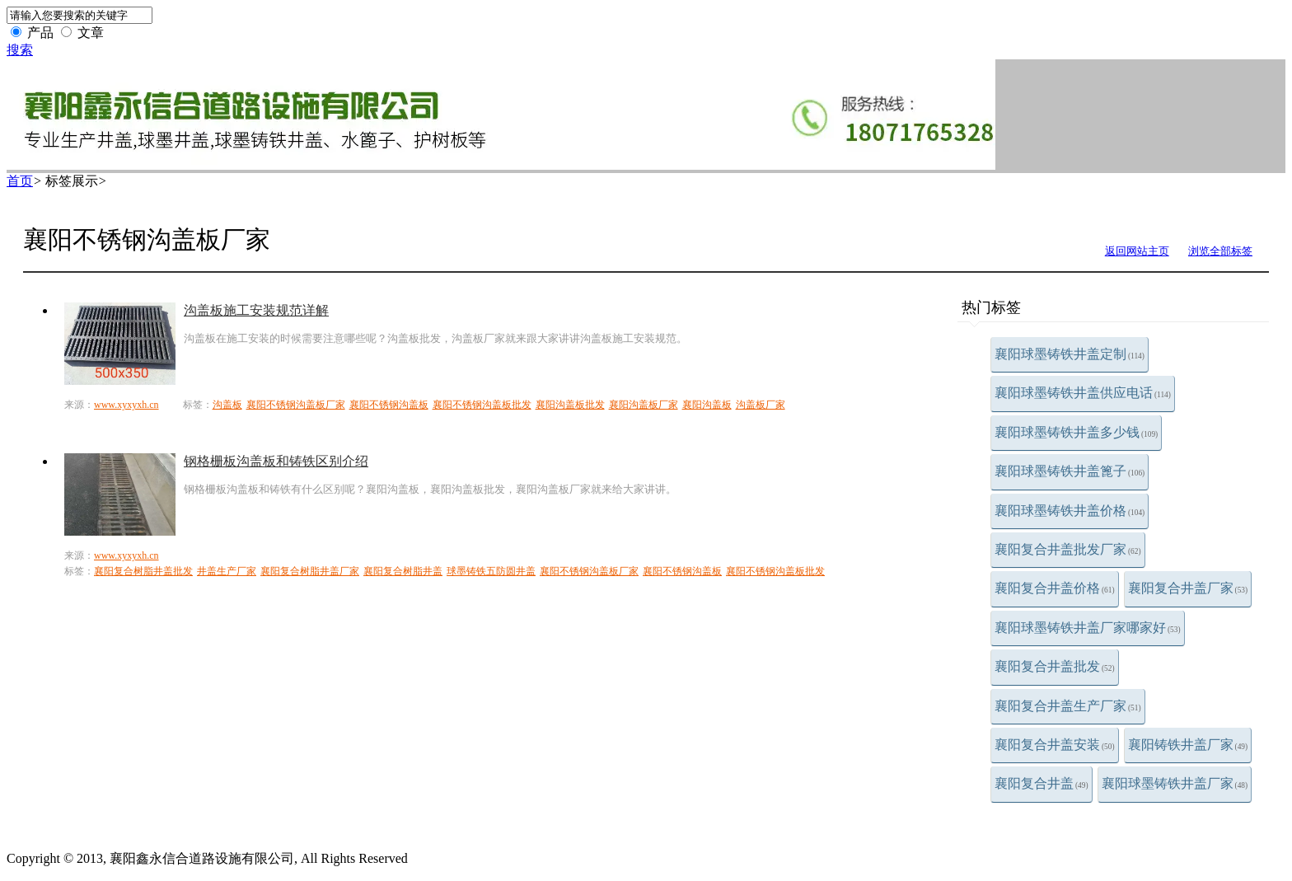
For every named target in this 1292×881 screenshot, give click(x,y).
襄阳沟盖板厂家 (643, 404)
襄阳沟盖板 (707, 404)
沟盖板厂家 (760, 404)
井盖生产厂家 (226, 571)
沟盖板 (227, 404)
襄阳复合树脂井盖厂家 (309, 571)
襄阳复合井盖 (1041, 783)
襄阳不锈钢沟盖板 (388, 404)
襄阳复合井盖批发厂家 (1068, 549)
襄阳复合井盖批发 (1055, 666)
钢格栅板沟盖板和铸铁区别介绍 (276, 461)
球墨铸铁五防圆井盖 (491, 571)
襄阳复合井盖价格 (1055, 588)
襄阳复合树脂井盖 (402, 571)
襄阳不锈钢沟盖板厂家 (295, 404)
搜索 (20, 50)
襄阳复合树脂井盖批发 (143, 571)
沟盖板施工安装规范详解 (256, 310)
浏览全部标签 (1220, 251)
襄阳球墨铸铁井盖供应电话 (1083, 393)
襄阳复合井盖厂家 (1188, 588)
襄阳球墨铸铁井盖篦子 (1070, 471)
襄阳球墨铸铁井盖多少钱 (1076, 432)
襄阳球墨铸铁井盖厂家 (1175, 783)
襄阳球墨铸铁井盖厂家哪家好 (1088, 628)
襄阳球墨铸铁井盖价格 (1070, 511)
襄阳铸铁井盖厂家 (1188, 745)
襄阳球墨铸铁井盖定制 (1070, 354)
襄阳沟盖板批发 (570, 404)
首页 (20, 181)
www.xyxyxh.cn (126, 404)
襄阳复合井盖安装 (1055, 745)
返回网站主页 (1137, 251)
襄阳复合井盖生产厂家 (1068, 706)
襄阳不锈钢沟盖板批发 (482, 404)
